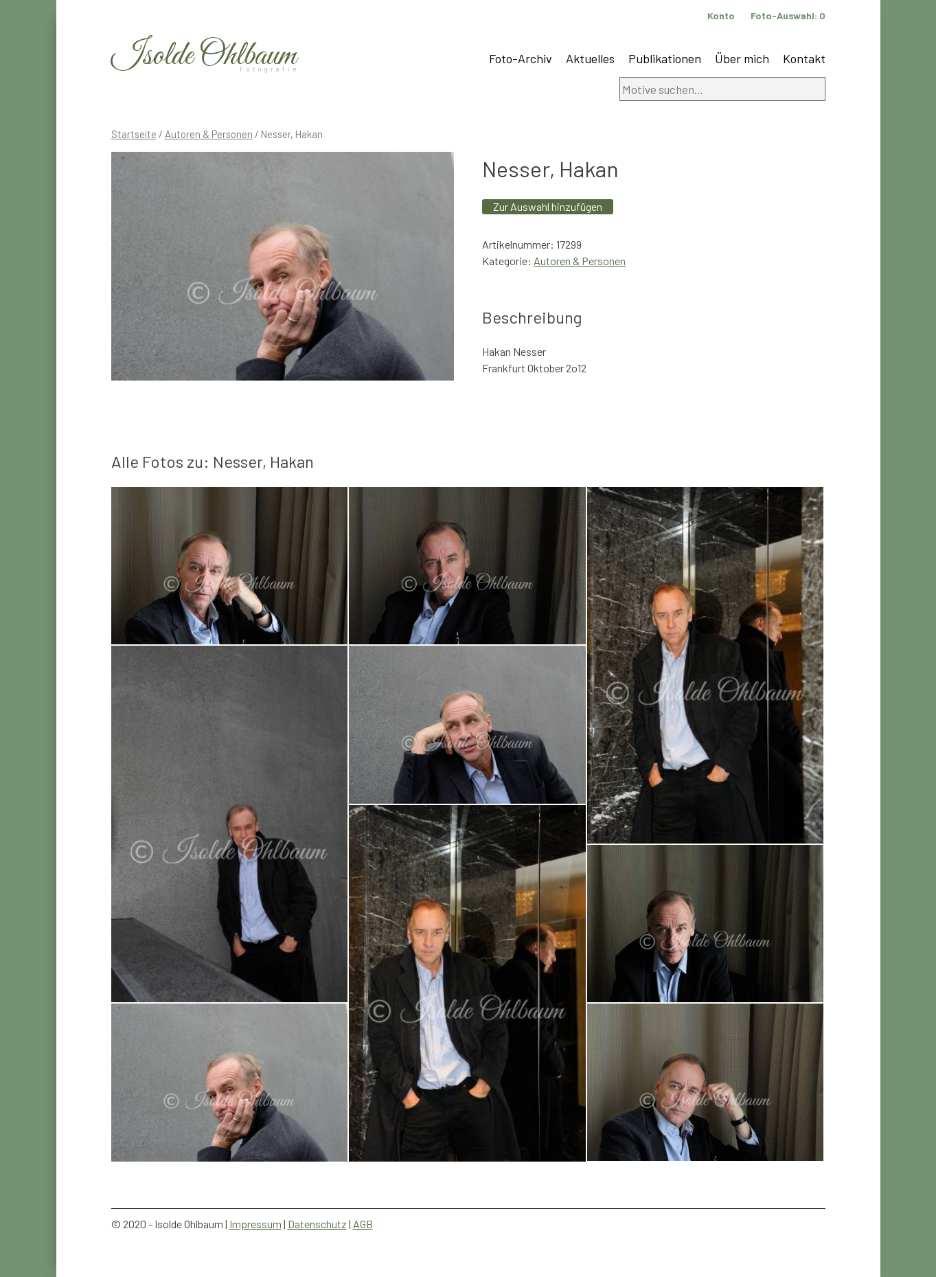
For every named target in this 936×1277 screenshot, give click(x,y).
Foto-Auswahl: (788, 15)
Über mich (742, 58)
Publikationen (664, 58)
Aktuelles (590, 58)
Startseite (134, 134)
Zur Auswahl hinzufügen (547, 206)
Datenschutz (317, 1223)
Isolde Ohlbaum (204, 56)
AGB (363, 1223)
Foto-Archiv (520, 58)
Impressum (255, 1223)
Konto (721, 15)
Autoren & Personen (209, 134)
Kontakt (804, 58)
